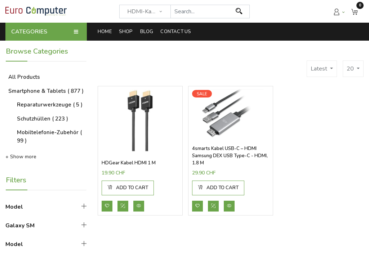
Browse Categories (37, 51)
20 (351, 69)
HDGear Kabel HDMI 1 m (129, 163)
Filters (16, 180)
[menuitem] (106, 32)
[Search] (239, 11)
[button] (355, 11)
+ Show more (20, 156)
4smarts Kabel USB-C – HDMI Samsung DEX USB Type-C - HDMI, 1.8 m (230, 155)
